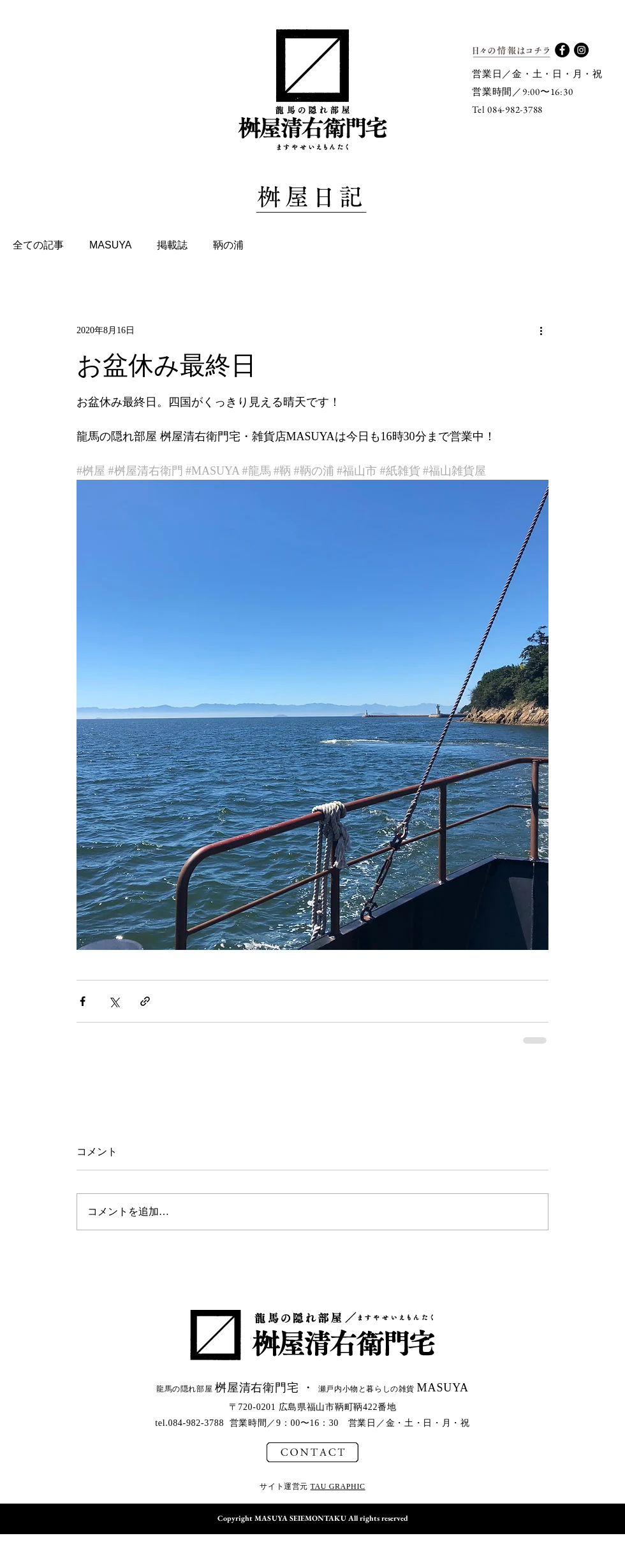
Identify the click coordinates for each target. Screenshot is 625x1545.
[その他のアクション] (540, 330)
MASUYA (110, 245)
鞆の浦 (228, 245)
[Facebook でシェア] (83, 1001)
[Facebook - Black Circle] (562, 50)
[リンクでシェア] (145, 1001)
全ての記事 (38, 245)
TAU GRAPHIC (338, 1486)
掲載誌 (172, 245)
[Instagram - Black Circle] (581, 50)
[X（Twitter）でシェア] (114, 1001)
